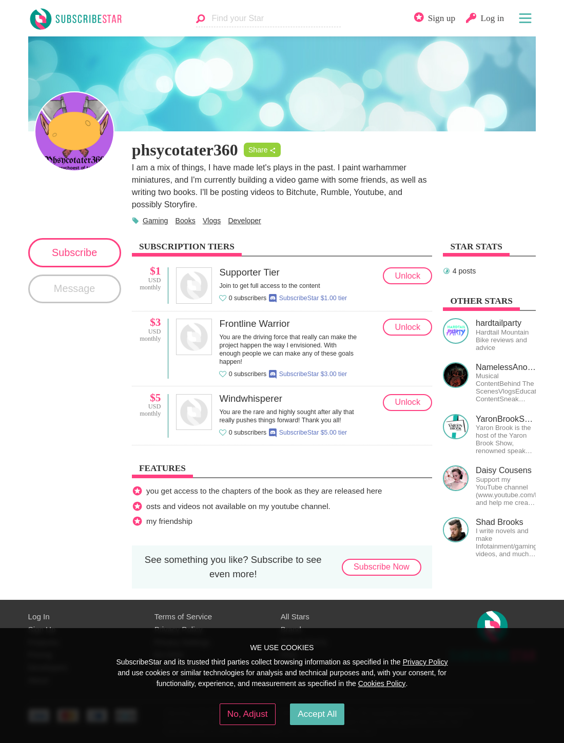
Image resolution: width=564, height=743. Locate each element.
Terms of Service (183, 616)
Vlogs (212, 221)
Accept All (317, 714)
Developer (244, 221)
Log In (39, 616)
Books (186, 221)
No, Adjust (247, 714)
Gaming (155, 221)
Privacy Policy (425, 662)
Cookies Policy (382, 683)
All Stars (295, 616)
